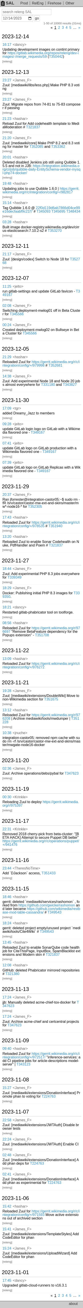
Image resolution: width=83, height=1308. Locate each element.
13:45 (6, 942)
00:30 (6, 797)
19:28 (6, 691)
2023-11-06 (15, 1198)
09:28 (6, 424)
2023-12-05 (15, 349)
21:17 (6, 254)
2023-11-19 (15, 789)
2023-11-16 (15, 860)
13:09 (6, 659)
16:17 (6, 44)
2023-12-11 (15, 246)
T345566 (17, 314)
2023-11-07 (15, 1112)
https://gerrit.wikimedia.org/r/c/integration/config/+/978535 (41, 524)
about (73, 1304)
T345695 (58, 211)
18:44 (6, 569)
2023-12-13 (15, 72)
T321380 (12, 974)
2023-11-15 (15, 889)
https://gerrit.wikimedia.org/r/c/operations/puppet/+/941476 (40, 842)
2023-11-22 (15, 650)
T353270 (55, 231)
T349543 (55, 912)
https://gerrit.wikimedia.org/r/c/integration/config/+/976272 (41, 665)
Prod (24, 3)
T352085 (36, 146)
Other (70, 3)
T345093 (43, 211)
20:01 (6, 157)
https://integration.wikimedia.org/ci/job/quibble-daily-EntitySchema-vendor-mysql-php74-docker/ (41, 169)
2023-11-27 (15, 560)
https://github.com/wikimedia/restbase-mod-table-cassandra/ (41, 910)
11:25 (6, 286)
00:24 (6, 325)
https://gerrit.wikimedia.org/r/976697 (41, 629)
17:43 (6, 517)
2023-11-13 (15, 989)
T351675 (51, 699)
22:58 (6, 1120)
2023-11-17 (15, 821)
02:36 (6, 768)
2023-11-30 (15, 400)
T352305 (35, 506)
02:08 (6, 306)
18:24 (6, 923)
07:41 (6, 443)
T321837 (33, 127)
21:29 (6, 357)
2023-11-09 (15, 1040)
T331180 (48, 385)
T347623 (72, 773)
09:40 (6, 1048)
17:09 (6, 408)
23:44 (6, 868)
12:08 (6, 965)
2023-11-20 (15, 760)
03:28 (6, 222)
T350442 (56, 56)
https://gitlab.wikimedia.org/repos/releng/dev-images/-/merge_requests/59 (40, 54)
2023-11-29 (15, 486)
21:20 (6, 138)
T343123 (23, 1064)
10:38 (6, 733)
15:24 (6, 1248)
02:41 (6, 1174)
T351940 (55, 526)
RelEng (37, 3)
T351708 (42, 635)
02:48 (6, 1155)
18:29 (6, 588)
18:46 (6, 897)
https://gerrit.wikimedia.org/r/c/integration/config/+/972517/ (41, 1055)
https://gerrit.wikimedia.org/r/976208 (41, 716)
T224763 (49, 1096)
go (37, 18)
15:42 (6, 1206)
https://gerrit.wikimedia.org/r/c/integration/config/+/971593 (41, 1213)
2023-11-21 (15, 682)
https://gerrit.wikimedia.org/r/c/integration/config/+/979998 (41, 363)
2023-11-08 (15, 1079)
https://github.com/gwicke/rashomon (46, 905)
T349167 (38, 432)
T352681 (55, 365)
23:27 (6, 80)
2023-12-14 (15, 36)
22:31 (6, 829)
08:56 (6, 623)
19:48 (6, 183)
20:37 (6, 494)
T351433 (49, 873)
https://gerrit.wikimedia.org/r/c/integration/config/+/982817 (40, 190)
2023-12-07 (15, 278)
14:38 (6, 376)
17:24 (6, 997)
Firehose (54, 3)
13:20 (6, 537)
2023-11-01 (15, 1272)
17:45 (6, 1280)
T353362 (58, 146)
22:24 (6, 1139)
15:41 (6, 1229)
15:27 (6, 1088)
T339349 (14, 577)
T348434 (73, 211)
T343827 (70, 385)
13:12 (6, 710)
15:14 (6, 203)
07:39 (6, 462)
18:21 (6, 607)
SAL (7, 3)
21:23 (6, 119)
